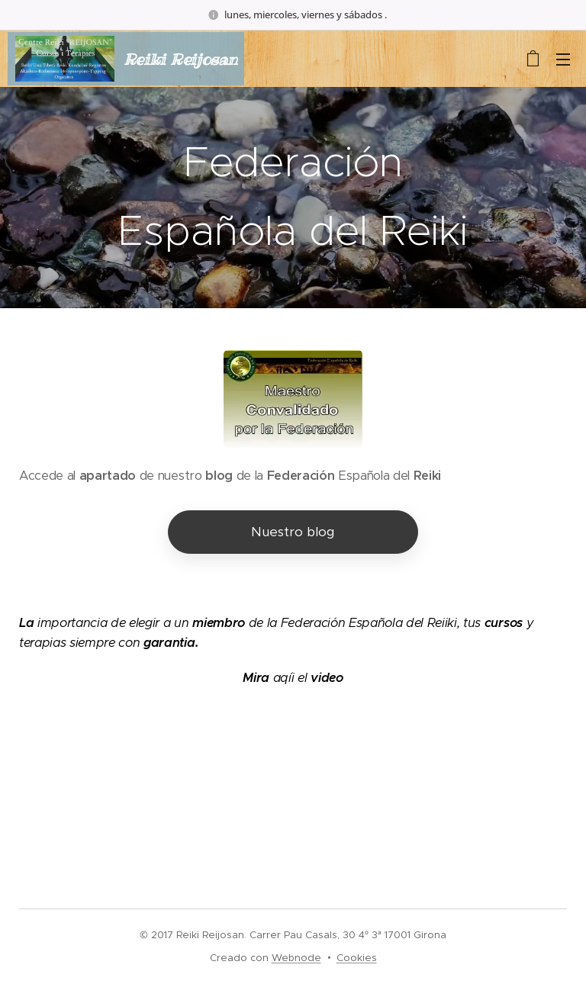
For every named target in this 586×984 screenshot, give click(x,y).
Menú (563, 59)
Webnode (296, 957)
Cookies (356, 957)
